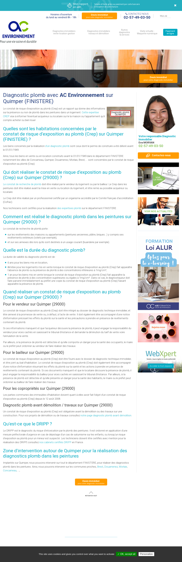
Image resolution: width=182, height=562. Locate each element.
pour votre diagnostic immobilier (99, 16)
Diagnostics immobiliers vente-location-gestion (64, 32)
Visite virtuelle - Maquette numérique (147, 32)
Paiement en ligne (170, 32)
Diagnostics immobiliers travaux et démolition (98, 32)
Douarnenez (111, 466)
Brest (100, 466)
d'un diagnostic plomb (57, 146)
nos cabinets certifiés (55, 442)
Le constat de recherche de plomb (22, 184)
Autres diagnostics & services (124, 32)
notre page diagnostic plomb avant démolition (105, 415)
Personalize (146, 554)
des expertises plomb (69, 208)
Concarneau (10, 470)
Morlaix (123, 466)
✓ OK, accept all (126, 554)
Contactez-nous (158, 155)
